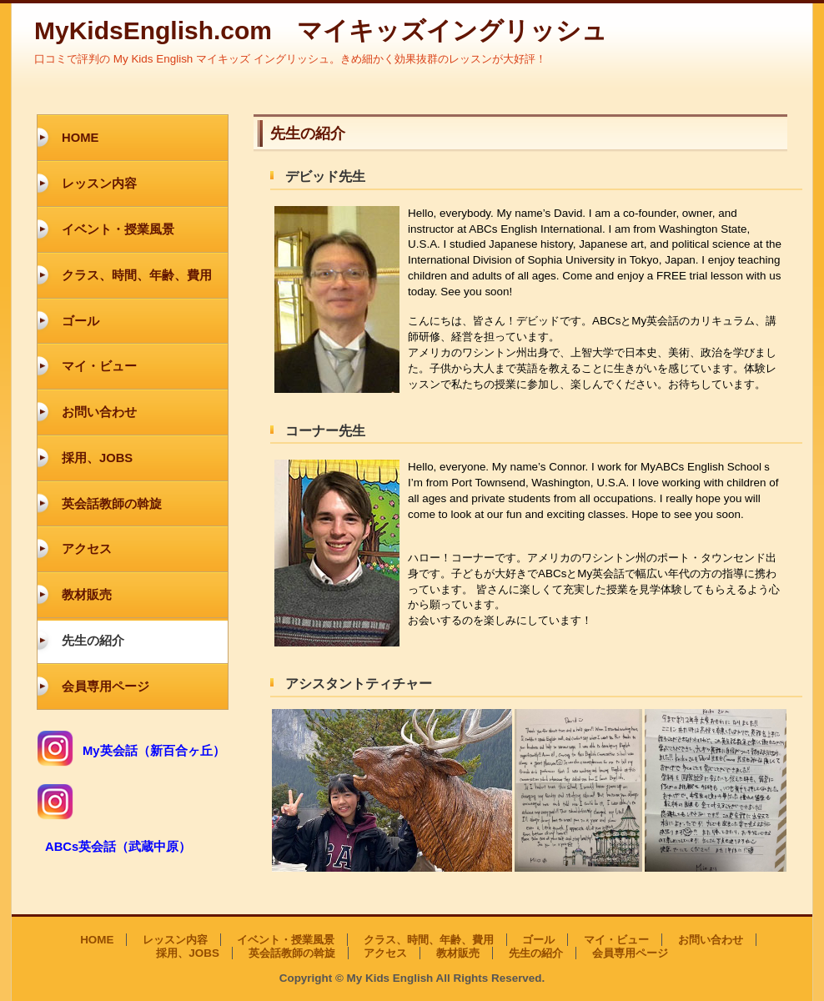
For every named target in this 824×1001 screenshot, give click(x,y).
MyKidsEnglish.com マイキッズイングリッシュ (320, 30)
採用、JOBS (97, 458)
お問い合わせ (99, 412)
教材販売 (87, 594)
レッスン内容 (99, 183)
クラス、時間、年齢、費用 (137, 275)
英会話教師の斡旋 (112, 504)
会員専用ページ (105, 686)
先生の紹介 (93, 640)
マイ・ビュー (99, 366)
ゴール (80, 321)
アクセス (87, 549)
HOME (80, 137)
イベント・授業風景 (118, 229)
